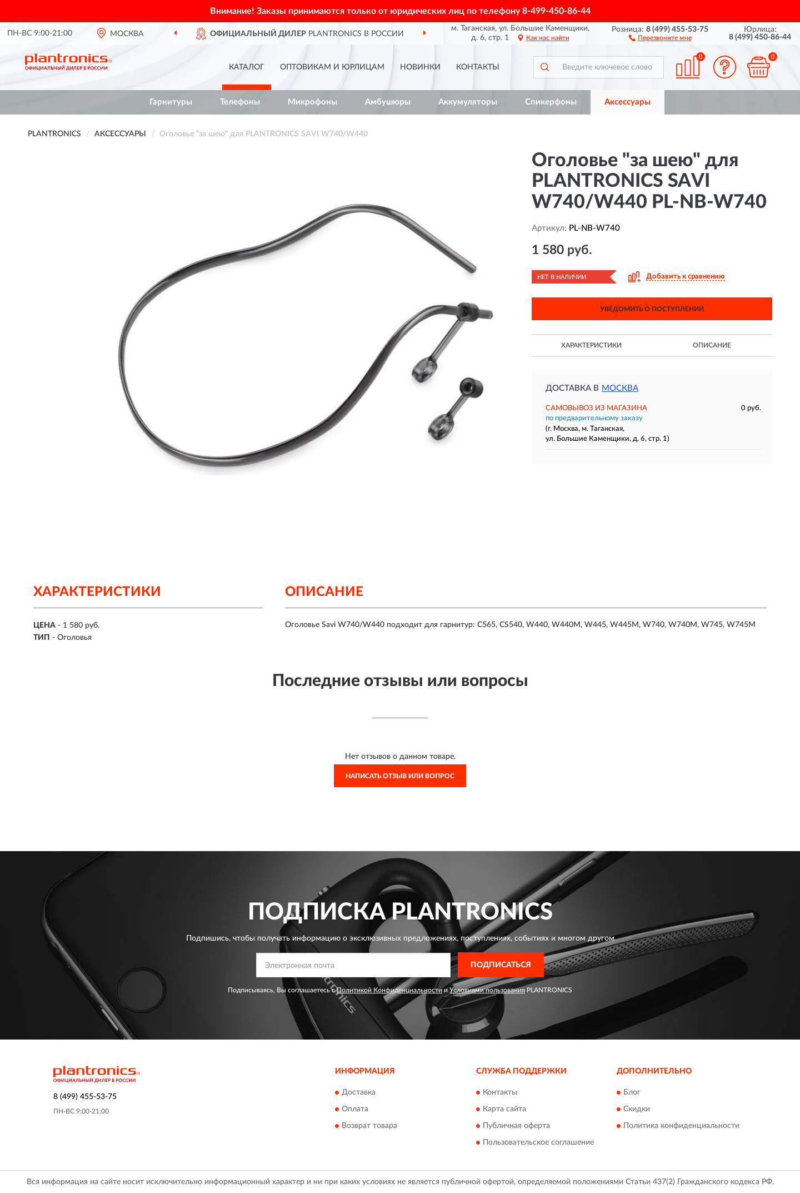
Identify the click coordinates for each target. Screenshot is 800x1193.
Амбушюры (388, 102)
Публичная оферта (516, 1126)
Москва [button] (620, 388)
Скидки (636, 1110)
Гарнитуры (170, 102)
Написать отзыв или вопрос (400, 776)
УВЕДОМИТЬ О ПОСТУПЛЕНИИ (652, 309)
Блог (632, 1093)
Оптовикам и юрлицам (332, 67)
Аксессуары (627, 102)
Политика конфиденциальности (681, 1126)
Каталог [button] (246, 67)
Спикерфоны (551, 102)
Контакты (477, 67)
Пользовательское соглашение (538, 1143)
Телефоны (240, 102)
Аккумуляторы (467, 102)
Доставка (359, 1093)
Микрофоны (312, 102)
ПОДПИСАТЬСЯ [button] (501, 965)
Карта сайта (504, 1110)
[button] (660, 37)
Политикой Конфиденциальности (389, 990)
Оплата (355, 1110)
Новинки (420, 67)
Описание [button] (712, 345)
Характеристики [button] (591, 345)
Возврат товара (369, 1126)
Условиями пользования (487, 990)
